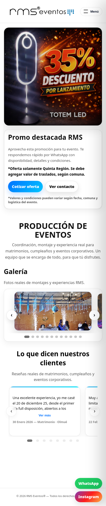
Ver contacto (61, 186)
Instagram (88, 496)
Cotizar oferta (25, 186)
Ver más (45, 415)
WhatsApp (88, 483)
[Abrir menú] (91, 11)
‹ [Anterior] (11, 315)
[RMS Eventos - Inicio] (40, 11)
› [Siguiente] (94, 315)
